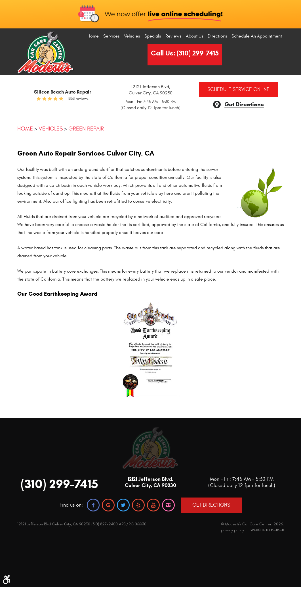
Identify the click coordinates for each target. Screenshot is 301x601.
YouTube (153, 505)
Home (93, 36)
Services (111, 36)
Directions (217, 36)
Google (108, 505)
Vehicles (132, 36)
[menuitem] (93, 36)
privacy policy (232, 530)
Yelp (138, 505)
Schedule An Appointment (256, 36)
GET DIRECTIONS (211, 505)
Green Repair (86, 128)
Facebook (93, 505)
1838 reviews (78, 99)
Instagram (168, 505)
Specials (152, 36)
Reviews (173, 36)
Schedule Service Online (238, 89)
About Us (194, 36)
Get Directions (244, 104)
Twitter (123, 505)
